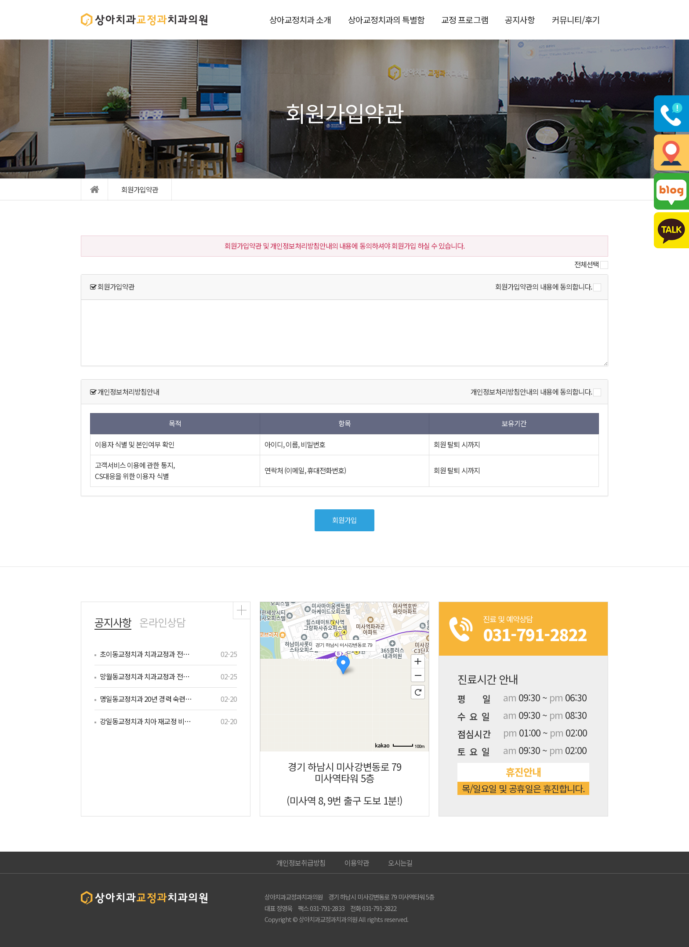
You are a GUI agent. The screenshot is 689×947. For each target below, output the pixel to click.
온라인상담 (162, 622)
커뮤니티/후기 (576, 20)
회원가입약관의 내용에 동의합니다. (543, 286)
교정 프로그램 (464, 20)
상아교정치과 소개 (300, 20)
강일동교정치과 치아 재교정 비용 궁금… (146, 721)
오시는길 (400, 862)
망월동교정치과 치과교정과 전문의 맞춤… (146, 676)
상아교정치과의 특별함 (386, 20)
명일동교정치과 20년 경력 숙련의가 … (146, 698)
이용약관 (356, 862)
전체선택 (586, 264)
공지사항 (520, 20)
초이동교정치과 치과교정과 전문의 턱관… (146, 654)
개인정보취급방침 (301, 862)
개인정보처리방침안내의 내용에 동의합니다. (531, 391)
